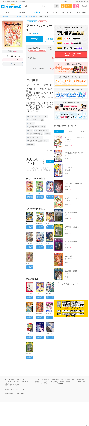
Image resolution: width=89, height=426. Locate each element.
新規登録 (63, 6)
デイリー (59, 131)
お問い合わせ (20, 379)
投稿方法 (11, 379)
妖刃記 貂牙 (39, 243)
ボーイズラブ (66, 12)
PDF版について (49, 49)
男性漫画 (22, 12)
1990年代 (31, 144)
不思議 (41, 120)
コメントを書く (49, 161)
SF (29, 120)
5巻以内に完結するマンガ (36, 127)
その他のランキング (70, 241)
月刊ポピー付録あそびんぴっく (38, 141)
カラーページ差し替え (35, 137)
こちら (61, 383)
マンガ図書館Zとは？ (65, 1)
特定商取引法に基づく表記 (12, 385)
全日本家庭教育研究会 (35, 134)
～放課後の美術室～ (42, 130)
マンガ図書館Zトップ (7, 16)
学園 (34, 120)
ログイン (69, 6)
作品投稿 (76, 6)
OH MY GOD (48, 294)
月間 (82, 131)
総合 (7, 12)
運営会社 (16, 381)
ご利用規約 (24, 381)
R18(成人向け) (81, 12)
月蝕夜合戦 (39, 294)
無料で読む (35, 39)
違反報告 (49, 150)
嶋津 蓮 (35, 33)
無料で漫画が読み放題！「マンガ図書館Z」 (17, 389)
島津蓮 (30, 130)
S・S (27, 223)
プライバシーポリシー (11, 383)
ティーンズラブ (52, 12)
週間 (70, 131)
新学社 (48, 134)
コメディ (31, 123)
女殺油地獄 (39, 314)
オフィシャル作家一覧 (81, 1)
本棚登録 (49, 39)
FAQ (6, 379)
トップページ (8, 381)
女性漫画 (37, 12)
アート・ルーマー (30, 16)
